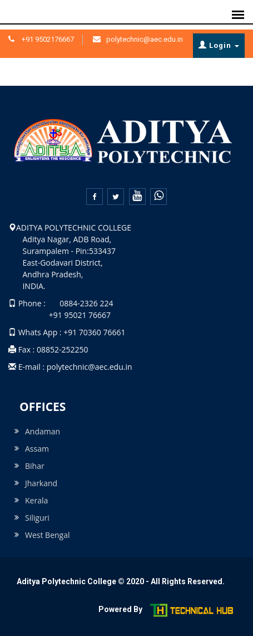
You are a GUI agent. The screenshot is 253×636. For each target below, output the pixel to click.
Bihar (34, 466)
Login (219, 45)
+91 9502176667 (47, 39)
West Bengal (47, 535)
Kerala (36, 500)
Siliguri (37, 517)
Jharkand (41, 483)
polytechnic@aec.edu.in (144, 39)
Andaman (42, 431)
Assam (37, 448)
